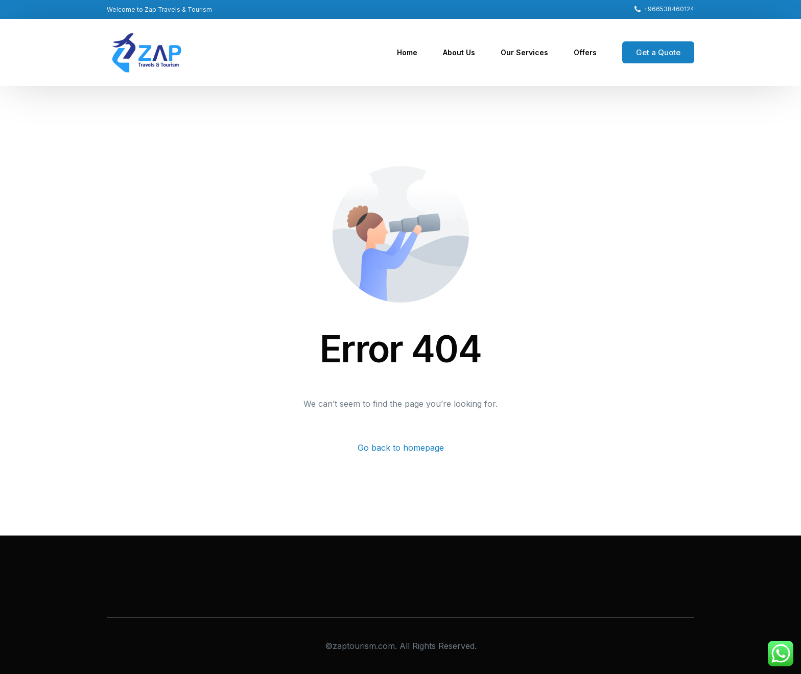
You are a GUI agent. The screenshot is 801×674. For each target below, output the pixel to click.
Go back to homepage (401, 448)
